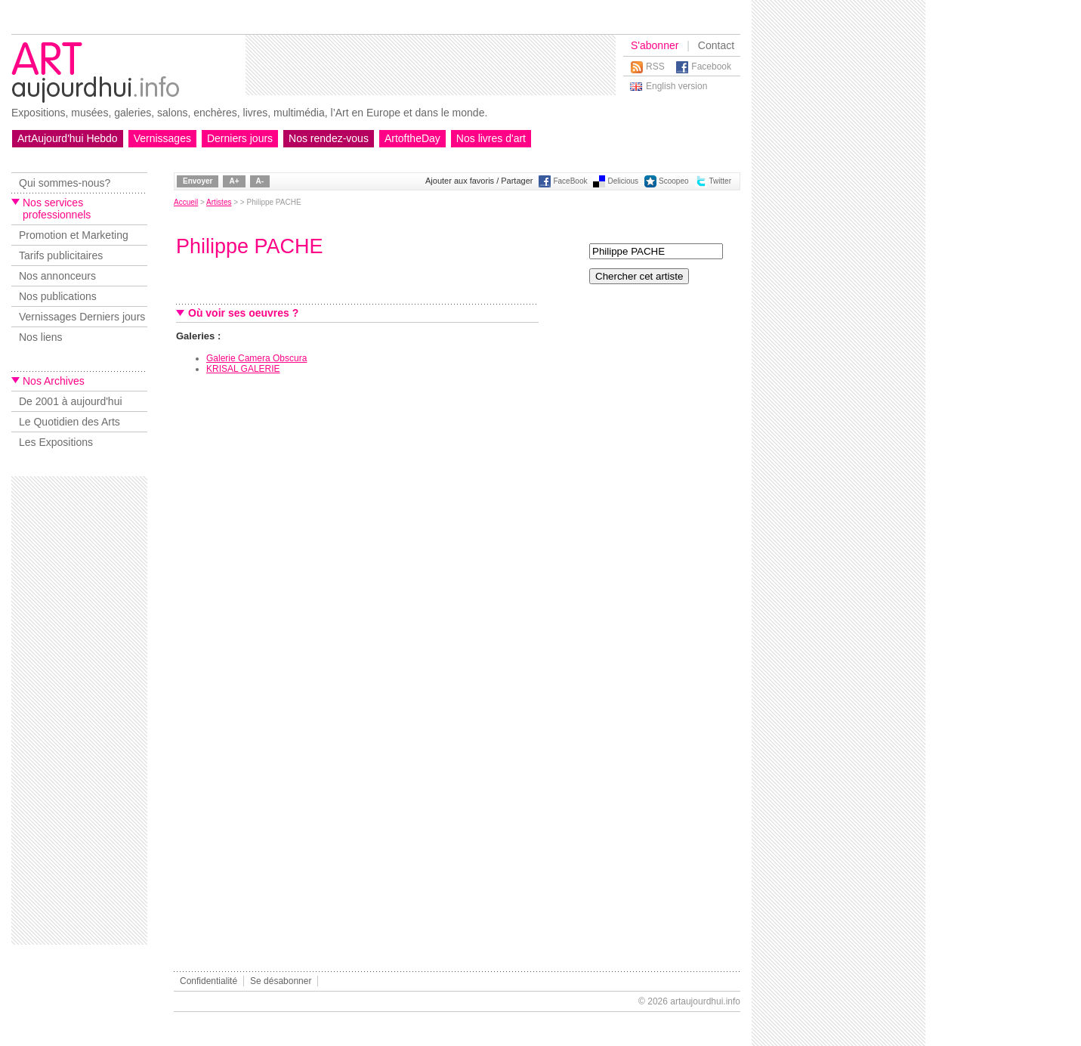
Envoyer (197, 181)
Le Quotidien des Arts (69, 422)
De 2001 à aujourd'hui (70, 401)
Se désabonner (280, 981)
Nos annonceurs (57, 276)
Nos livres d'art (491, 138)
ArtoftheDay (412, 138)
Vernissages (162, 138)
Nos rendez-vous (329, 138)
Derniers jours (240, 138)
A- (260, 181)
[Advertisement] (430, 65)
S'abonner (654, 45)
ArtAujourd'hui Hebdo (67, 138)
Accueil (186, 202)
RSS (655, 66)
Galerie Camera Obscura (256, 358)
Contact (716, 45)
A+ (234, 181)
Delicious (622, 181)
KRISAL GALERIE (243, 369)
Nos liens (41, 337)
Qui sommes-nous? (64, 183)
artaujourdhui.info (705, 1001)
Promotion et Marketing (73, 235)
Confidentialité (208, 981)
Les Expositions (56, 442)
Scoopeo (673, 181)
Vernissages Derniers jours (82, 317)
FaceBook (570, 181)
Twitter (720, 181)
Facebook (711, 66)
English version (676, 86)
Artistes (218, 202)
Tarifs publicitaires (61, 255)
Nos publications (58, 296)
